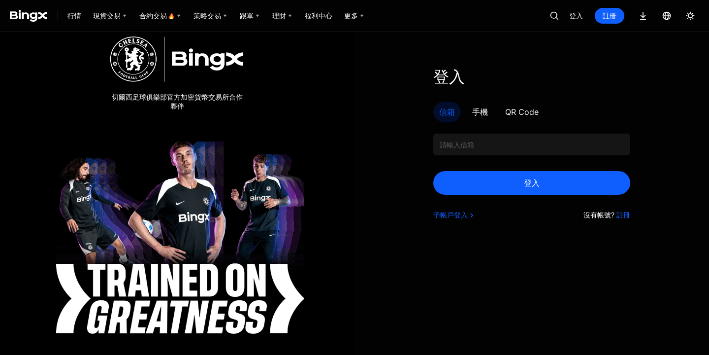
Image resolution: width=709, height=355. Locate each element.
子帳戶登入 (454, 215)
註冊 (609, 15)
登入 (576, 15)
